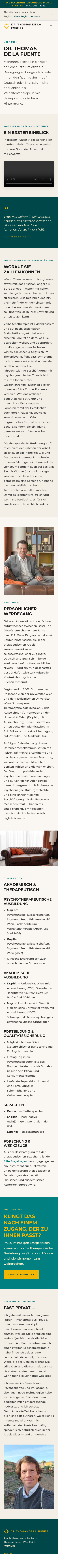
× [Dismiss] (52, 14)
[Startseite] (25, 26)
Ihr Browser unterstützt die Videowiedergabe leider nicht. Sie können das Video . (29, 174)
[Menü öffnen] (51, 26)
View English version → (27, 16)
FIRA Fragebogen (15, 1161)
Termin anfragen (21, 1274)
